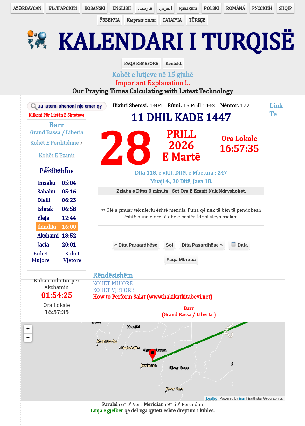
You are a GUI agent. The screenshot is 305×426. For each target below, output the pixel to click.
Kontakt (173, 63)
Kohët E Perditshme (54, 142)
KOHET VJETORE (113, 290)
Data (239, 244)
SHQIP (285, 8)
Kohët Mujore (41, 256)
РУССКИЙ (262, 8)
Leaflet (211, 398)
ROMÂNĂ (235, 8)
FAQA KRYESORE (141, 63)
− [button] (28, 337)
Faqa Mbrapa (181, 259)
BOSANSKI (94, 8)
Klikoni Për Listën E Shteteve (56, 115)
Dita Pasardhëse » (202, 244)
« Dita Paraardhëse (135, 244)
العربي (165, 8)
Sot (169, 244)
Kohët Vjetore (72, 256)
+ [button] (28, 329)
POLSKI (211, 8)
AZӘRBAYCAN (27, 8)
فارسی (145, 8)
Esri (242, 398)
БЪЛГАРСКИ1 (62, 8)
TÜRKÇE (197, 20)
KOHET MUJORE (113, 283)
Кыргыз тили (141, 20)
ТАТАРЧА (172, 20)
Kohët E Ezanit (56, 155)
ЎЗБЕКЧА (110, 20)
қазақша (188, 8)
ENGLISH (121, 8)
